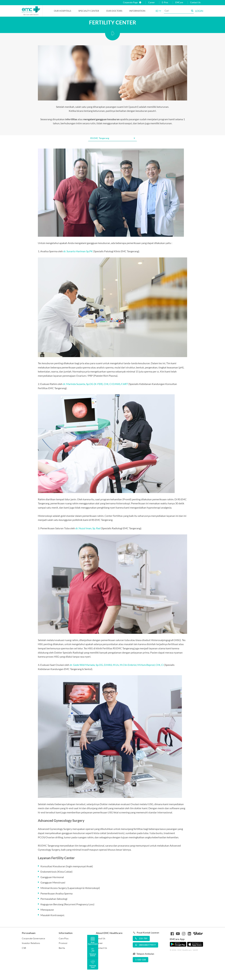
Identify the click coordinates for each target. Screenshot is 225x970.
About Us (100, 938)
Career (151, 2)
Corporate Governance (33, 938)
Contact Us (195, 2)
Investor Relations (31, 943)
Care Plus (63, 938)
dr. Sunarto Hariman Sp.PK (78, 251)
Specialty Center (88, 10)
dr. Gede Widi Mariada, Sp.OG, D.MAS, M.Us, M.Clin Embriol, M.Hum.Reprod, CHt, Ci (117, 664)
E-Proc (165, 2)
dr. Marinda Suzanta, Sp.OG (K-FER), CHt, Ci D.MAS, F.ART (95, 383)
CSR (24, 948)
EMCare (179, 2)
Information (137, 10)
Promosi (63, 943)
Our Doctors (114, 10)
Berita (62, 948)
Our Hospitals (62, 10)
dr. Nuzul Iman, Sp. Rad (88, 528)
